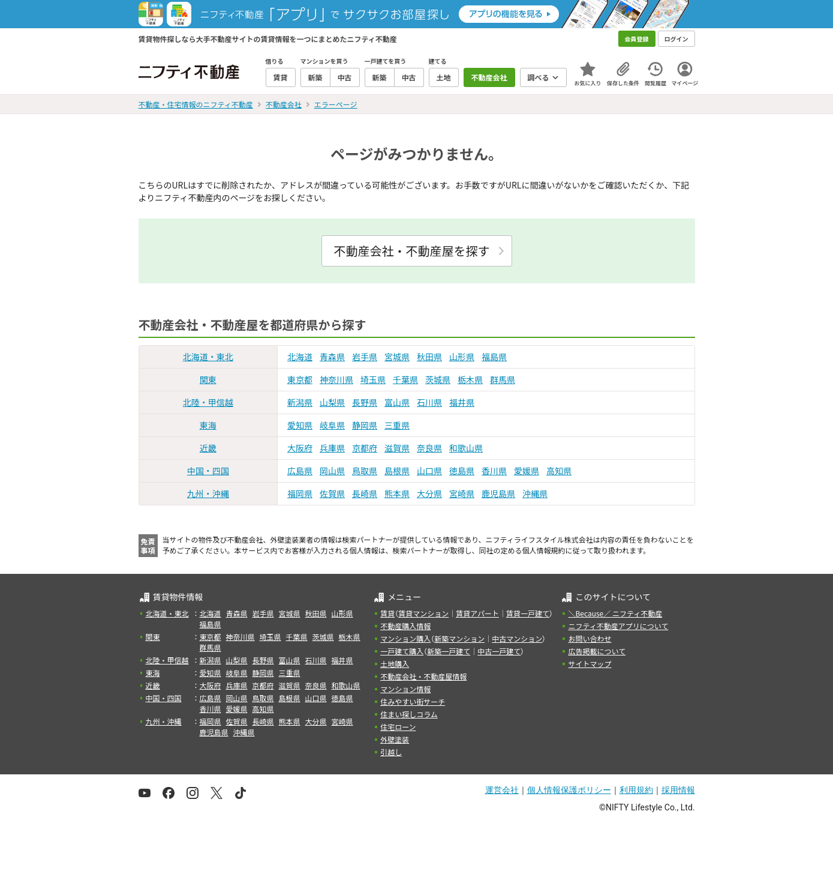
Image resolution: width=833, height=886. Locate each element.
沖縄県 (535, 493)
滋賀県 (397, 448)
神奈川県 (336, 379)
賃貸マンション (423, 613)
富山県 (397, 402)
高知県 (559, 471)
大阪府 (299, 448)
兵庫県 (332, 448)
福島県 (494, 357)
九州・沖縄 (208, 493)
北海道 (299, 357)
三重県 (397, 425)
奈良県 (429, 448)
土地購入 (394, 663)
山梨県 (332, 402)
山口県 (429, 471)
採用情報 (678, 790)
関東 (208, 379)
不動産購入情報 (405, 626)
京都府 (364, 448)
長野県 (364, 402)
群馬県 (502, 379)
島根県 (397, 471)
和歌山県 (466, 448)
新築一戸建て (448, 651)
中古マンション (517, 638)
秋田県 (429, 357)
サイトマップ (589, 663)
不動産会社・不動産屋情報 (423, 676)
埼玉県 (373, 379)
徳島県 (461, 471)
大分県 (429, 493)
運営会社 (502, 790)
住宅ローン (398, 727)
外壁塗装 (394, 739)
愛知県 (299, 425)
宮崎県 (461, 493)
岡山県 (332, 471)
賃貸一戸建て (527, 613)
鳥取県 (364, 471)
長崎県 (364, 493)
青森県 (332, 357)
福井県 (461, 402)
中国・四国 (208, 471)
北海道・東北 (208, 357)
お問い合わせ (589, 638)
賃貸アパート (477, 613)
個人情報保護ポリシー (569, 790)
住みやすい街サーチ (412, 701)
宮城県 (397, 357)
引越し (391, 752)
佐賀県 (332, 493)
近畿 (208, 448)
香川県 (494, 471)
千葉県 (405, 379)
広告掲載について (596, 651)
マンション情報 (405, 689)
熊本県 (397, 493)
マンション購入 (405, 638)
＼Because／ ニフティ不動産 (615, 613)
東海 (208, 425)
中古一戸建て (499, 651)
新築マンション (459, 638)
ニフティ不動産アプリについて (618, 626)
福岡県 (299, 493)
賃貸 (387, 613)
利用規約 (636, 790)
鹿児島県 (498, 493)
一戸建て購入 (401, 651)
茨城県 (437, 379)
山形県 (461, 357)
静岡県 (364, 425)
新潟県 (299, 402)
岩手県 (364, 357)
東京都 (299, 379)
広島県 (299, 471)
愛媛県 (526, 471)
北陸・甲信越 (208, 402)
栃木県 (470, 379)
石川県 (429, 402)
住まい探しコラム (409, 714)
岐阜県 (332, 425)
